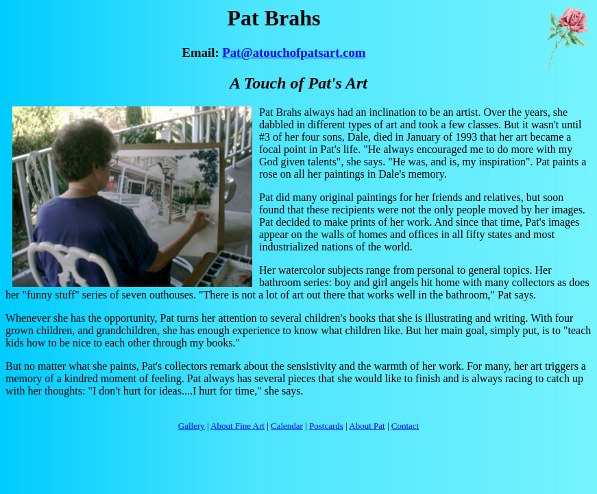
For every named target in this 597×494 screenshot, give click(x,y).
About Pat (367, 426)
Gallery (191, 426)
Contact (405, 426)
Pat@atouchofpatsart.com (293, 52)
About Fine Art (237, 426)
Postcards (326, 426)
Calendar (287, 426)
